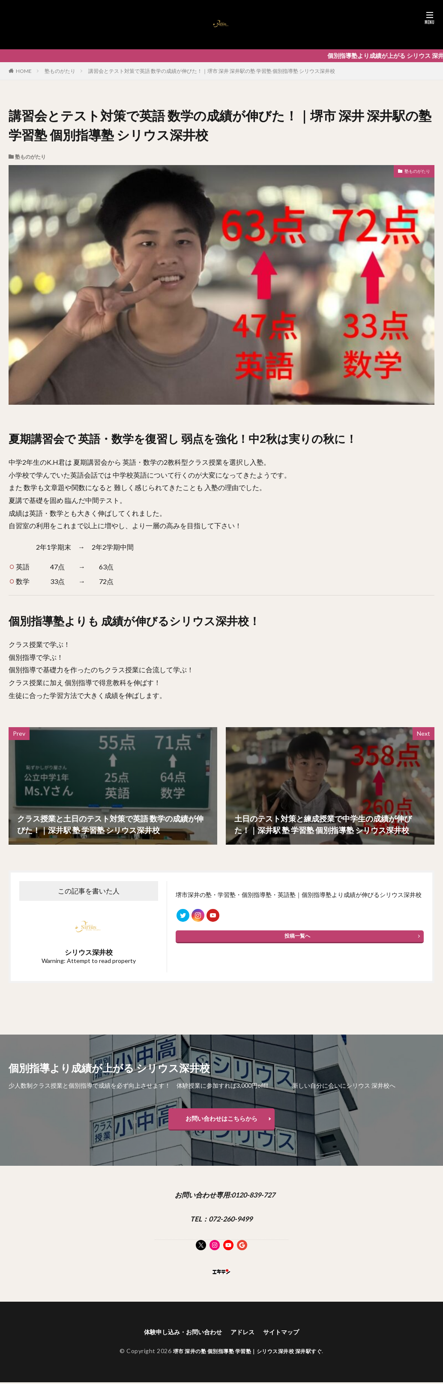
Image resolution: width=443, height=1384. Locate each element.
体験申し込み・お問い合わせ (178, 1337)
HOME (24, 71)
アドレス (245, 1337)
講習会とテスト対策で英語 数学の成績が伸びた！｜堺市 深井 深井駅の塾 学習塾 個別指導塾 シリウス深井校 (211, 71)
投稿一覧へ (297, 940)
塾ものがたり (60, 71)
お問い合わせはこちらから (221, 1120)
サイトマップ (288, 1337)
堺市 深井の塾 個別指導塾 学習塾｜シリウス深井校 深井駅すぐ (248, 1356)
